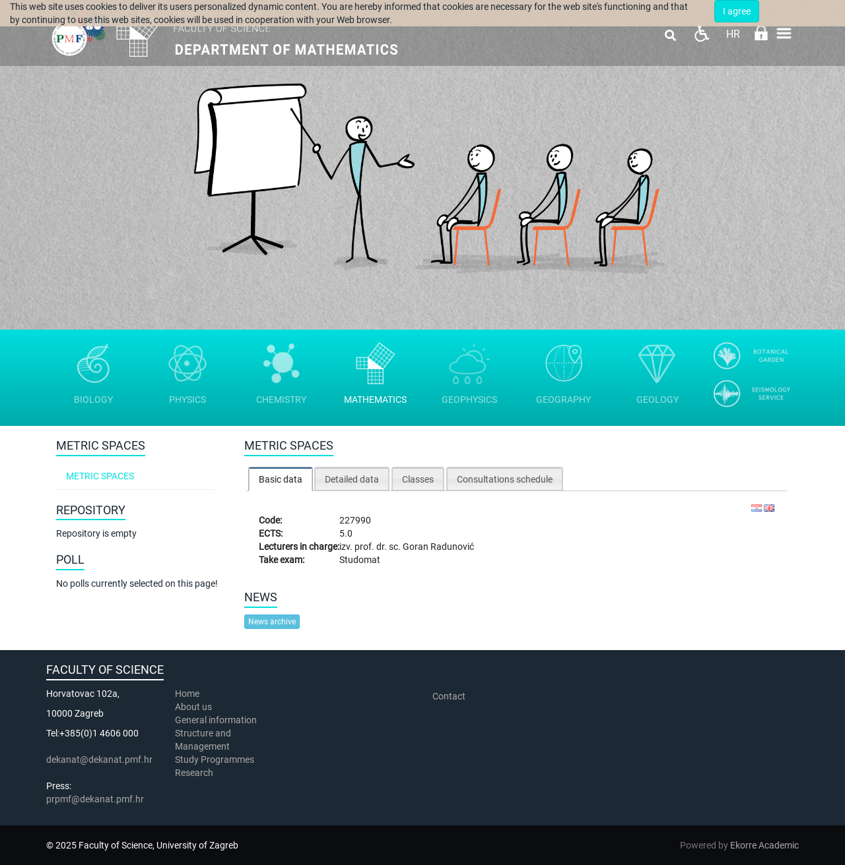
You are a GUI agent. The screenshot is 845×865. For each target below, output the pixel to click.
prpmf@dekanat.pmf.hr (95, 799)
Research (195, 772)
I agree (737, 11)
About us (194, 706)
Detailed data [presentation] (352, 479)
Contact (448, 696)
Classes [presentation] (418, 479)
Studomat (359, 559)
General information (216, 720)
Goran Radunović (438, 546)
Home (187, 693)
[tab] (280, 479)
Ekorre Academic (764, 845)
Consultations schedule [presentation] (505, 479)
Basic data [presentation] (280, 479)
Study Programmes (214, 759)
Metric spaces (100, 476)
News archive (272, 621)
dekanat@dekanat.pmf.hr (99, 759)
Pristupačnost (701, 33)
